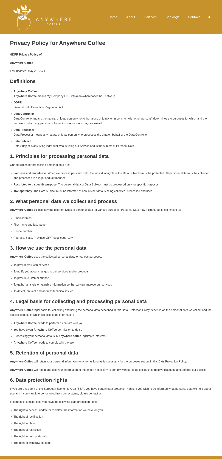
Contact (194, 17)
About (130, 17)
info (73, 96)
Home (112, 17)
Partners (150, 17)
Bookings (172, 17)
